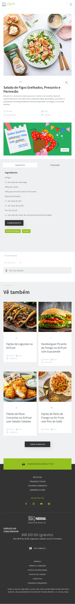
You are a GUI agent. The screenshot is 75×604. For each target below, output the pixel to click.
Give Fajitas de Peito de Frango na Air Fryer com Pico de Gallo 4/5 (48, 408)
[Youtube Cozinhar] (41, 504)
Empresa (37, 561)
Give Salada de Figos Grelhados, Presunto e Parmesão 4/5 (13, 81)
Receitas (37, 477)
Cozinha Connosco (37, 485)
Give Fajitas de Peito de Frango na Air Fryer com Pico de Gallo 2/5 (44, 408)
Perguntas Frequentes (37, 583)
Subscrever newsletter (40, 464)
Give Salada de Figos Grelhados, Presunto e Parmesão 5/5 (16, 81)
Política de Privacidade (37, 570)
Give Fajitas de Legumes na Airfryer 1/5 (7, 338)
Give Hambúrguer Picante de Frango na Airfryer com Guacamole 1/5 (42, 338)
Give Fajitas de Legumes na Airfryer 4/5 (13, 338)
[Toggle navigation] (71, 4)
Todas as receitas (37, 444)
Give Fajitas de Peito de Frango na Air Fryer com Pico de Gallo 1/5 (42, 408)
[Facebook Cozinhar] (26, 504)
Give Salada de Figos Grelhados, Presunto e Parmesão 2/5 (7, 81)
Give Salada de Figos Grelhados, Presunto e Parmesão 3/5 (10, 81)
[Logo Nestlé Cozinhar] (9, 4)
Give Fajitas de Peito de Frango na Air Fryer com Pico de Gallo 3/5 (46, 408)
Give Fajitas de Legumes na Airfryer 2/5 (9, 338)
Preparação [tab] (55, 165)
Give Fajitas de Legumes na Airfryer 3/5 (11, 338)
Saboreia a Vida (37, 490)
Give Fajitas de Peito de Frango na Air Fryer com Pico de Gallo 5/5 (50, 408)
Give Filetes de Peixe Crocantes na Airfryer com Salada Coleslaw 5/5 (15, 408)
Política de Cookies (37, 574)
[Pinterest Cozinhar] (49, 504)
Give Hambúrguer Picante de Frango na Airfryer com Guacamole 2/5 (44, 338)
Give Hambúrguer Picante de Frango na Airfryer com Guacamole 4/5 (48, 338)
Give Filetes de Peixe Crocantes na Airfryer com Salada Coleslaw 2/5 (9, 408)
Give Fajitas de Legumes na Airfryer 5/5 (15, 338)
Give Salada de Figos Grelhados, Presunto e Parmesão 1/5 (4, 81)
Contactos (37, 579)
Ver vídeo (66, 376)
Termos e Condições (37, 566)
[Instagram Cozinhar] (34, 504)
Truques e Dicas (37, 481)
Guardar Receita (14, 223)
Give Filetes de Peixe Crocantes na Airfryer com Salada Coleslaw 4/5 (13, 408)
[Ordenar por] (12, 263)
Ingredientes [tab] (20, 165)
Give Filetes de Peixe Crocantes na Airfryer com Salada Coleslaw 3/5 (11, 408)
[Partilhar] (66, 82)
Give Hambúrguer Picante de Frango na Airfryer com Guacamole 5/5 (50, 338)
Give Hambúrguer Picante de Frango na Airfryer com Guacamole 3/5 (46, 338)
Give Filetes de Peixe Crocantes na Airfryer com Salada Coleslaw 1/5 (7, 408)
